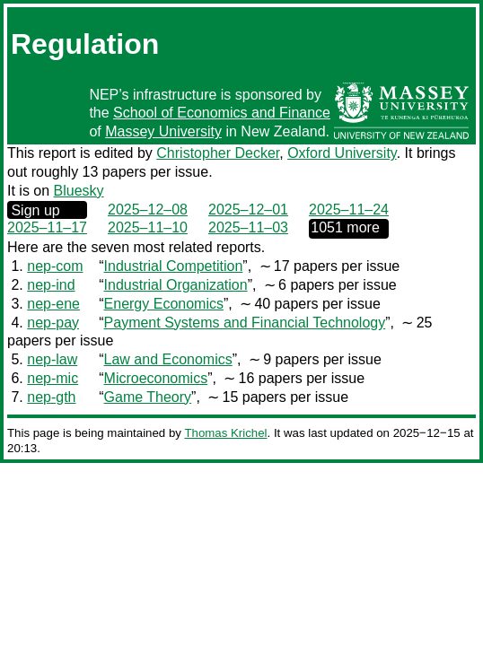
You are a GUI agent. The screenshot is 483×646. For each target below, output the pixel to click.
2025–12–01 (248, 209)
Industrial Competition (173, 266)
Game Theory (148, 397)
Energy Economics (164, 303)
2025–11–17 (47, 227)
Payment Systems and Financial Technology (245, 322)
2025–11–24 (349, 209)
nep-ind (51, 284)
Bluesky (79, 190)
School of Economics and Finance (221, 112)
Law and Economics (168, 359)
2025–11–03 (248, 227)
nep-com (55, 266)
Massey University (163, 131)
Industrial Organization (176, 284)
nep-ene (53, 303)
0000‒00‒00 (349, 228)
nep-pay (53, 322)
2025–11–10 (148, 227)
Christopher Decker (217, 153)
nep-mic (52, 378)
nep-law (52, 359)
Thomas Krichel (225, 433)
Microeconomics (156, 378)
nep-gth (51, 397)
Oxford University (342, 153)
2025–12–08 (148, 209)
